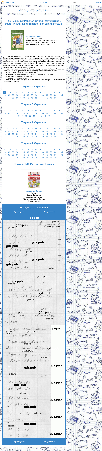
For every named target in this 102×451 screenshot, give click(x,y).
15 (47, 92)
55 (24, 137)
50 (58, 134)
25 (24, 95)
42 (36, 98)
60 (43, 137)
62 (51, 137)
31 (47, 95)
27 (32, 95)
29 (39, 95)
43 (39, 98)
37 (17, 98)
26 (28, 95)
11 (32, 92)
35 (62, 95)
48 (51, 134)
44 (43, 98)
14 (43, 92)
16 (51, 92)
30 (43, 95)
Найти (98, 2)
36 (13, 98)
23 (17, 95)
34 (58, 95)
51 (62, 134)
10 (28, 92)
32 (51, 95)
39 (24, 98)
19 (62, 92)
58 (36, 137)
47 (55, 98)
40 (28, 98)
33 (55, 95)
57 (32, 137)
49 (55, 134)
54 (20, 137)
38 (20, 98)
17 (55, 92)
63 (55, 137)
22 (13, 95)
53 (17, 137)
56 (28, 137)
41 (32, 98)
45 (47, 98)
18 (59, 92)
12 (36, 92)
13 (40, 92)
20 (5, 95)
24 (20, 95)
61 (47, 137)
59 (39, 137)
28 (36, 95)
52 (13, 137)
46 (51, 98)
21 (9, 95)
